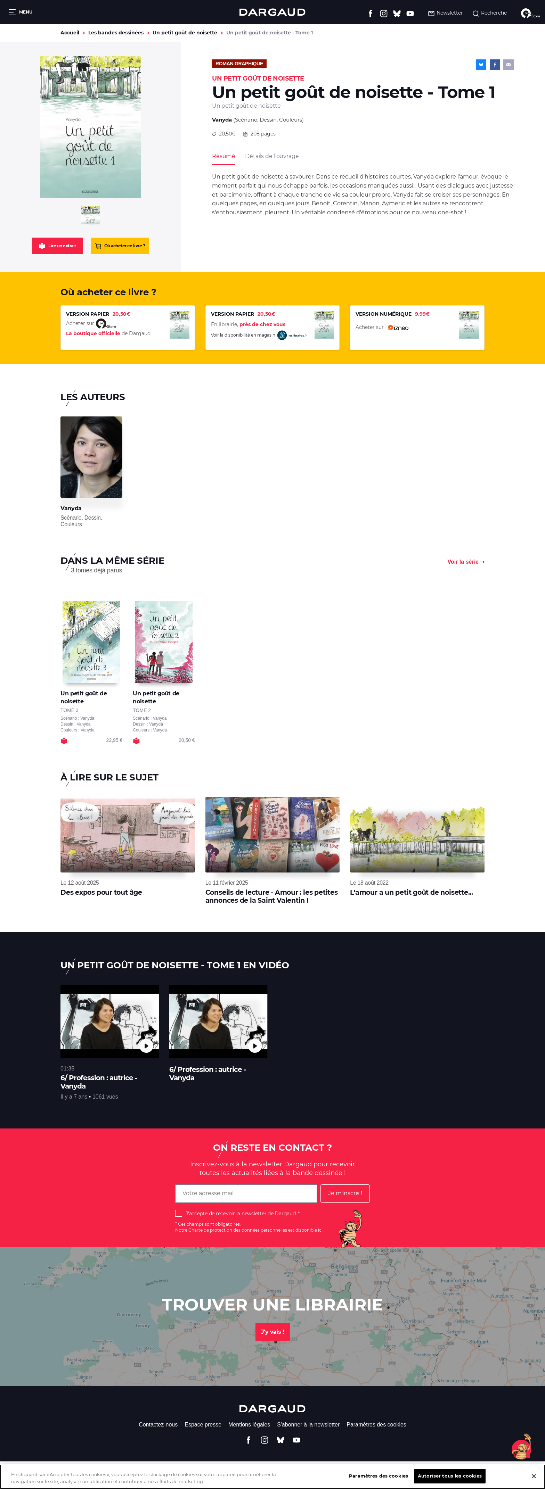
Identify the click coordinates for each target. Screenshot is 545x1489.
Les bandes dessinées (116, 33)
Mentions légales (249, 1425)
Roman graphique (239, 63)
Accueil (69, 33)
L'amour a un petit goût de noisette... (411, 892)
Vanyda (222, 119)
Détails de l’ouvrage (272, 156)
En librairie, (248, 324)
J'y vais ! (272, 1332)
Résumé (223, 156)
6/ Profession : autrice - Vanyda (98, 1082)
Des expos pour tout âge (101, 892)
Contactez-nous (158, 1425)
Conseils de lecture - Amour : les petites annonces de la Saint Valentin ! (271, 896)
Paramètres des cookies (376, 1425)
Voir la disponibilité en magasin (259, 335)
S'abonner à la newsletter (308, 1425)
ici (320, 1230)
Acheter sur (382, 327)
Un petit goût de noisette (185, 33)
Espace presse (203, 1425)
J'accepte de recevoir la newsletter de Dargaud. (241, 1213)
